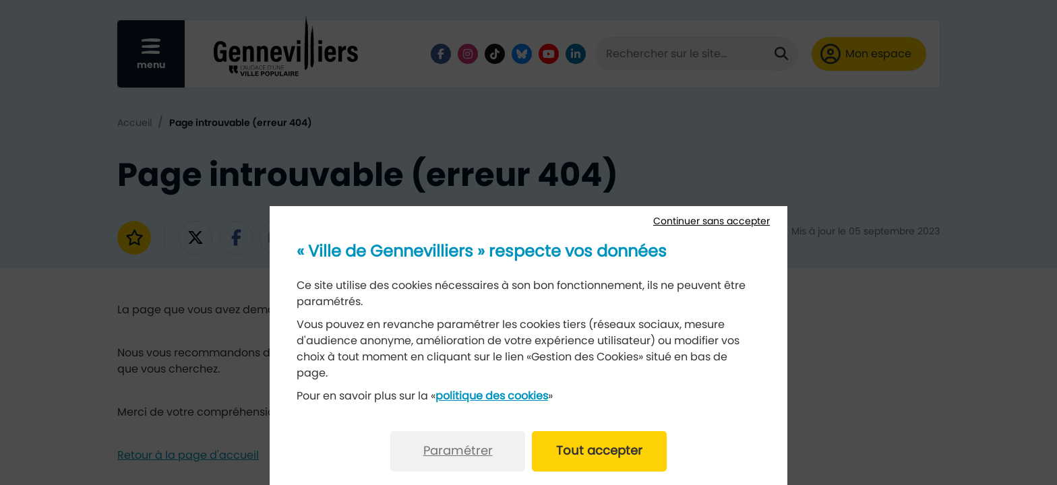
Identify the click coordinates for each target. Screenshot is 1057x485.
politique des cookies (491, 396)
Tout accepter (599, 451)
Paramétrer (458, 451)
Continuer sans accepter (711, 221)
